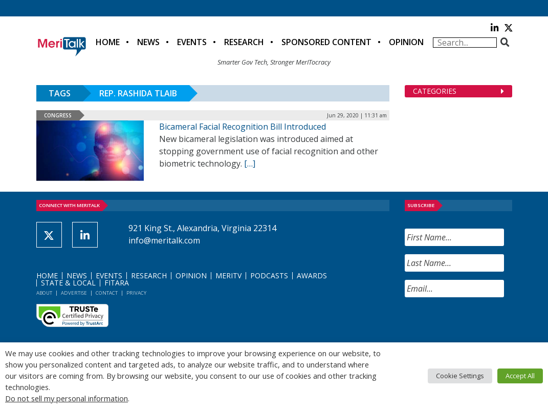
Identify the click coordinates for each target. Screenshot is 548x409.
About (44, 293)
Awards (312, 275)
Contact (107, 293)
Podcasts (269, 275)
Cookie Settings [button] (460, 375)
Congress (58, 115)
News (148, 42)
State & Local (68, 283)
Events (192, 42)
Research (244, 42)
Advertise (74, 293)
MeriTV (228, 275)
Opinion (406, 42)
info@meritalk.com (164, 240)
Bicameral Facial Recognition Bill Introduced (242, 126)
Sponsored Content (326, 42)
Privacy (136, 293)
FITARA (116, 283)
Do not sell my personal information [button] (66, 398)
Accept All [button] (520, 375)
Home (108, 42)
